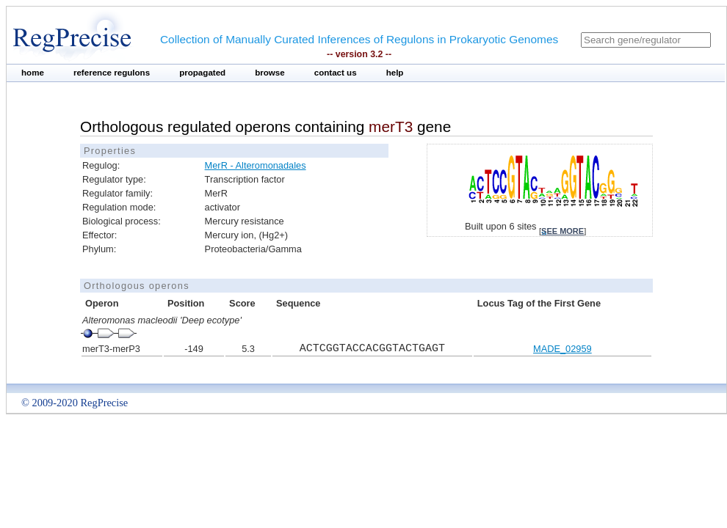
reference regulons (111, 72)
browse (270, 72)
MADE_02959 (562, 348)
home (32, 72)
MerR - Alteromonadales (255, 165)
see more (562, 231)
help (395, 72)
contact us (335, 72)
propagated (202, 72)
